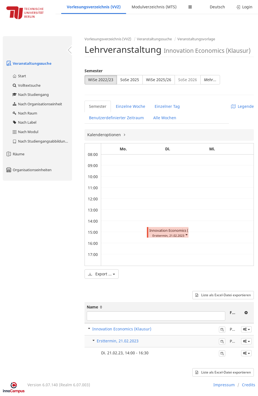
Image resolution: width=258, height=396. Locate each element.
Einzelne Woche (130, 106)
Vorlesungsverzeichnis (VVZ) (94, 6)
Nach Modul (25, 131)
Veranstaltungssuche (29, 63)
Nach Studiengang (30, 94)
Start (19, 75)
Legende (242, 106)
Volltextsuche (26, 85)
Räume (15, 153)
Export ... (101, 274)
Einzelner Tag (167, 106)
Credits (248, 384)
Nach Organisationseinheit (37, 103)
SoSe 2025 (129, 79)
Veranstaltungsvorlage (196, 38)
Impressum (224, 384)
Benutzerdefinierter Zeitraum (116, 117)
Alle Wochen (164, 117)
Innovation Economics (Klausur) (175, 230)
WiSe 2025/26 (158, 79)
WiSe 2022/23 (100, 79)
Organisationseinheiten (29, 169)
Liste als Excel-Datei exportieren (223, 295)
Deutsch (217, 6)
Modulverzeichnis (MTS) (154, 6)
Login (244, 6)
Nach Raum (24, 113)
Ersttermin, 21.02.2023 (118, 340)
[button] (186, 234)
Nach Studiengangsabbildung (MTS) (42, 141)
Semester (94, 70)
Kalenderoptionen (104, 134)
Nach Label (24, 122)
